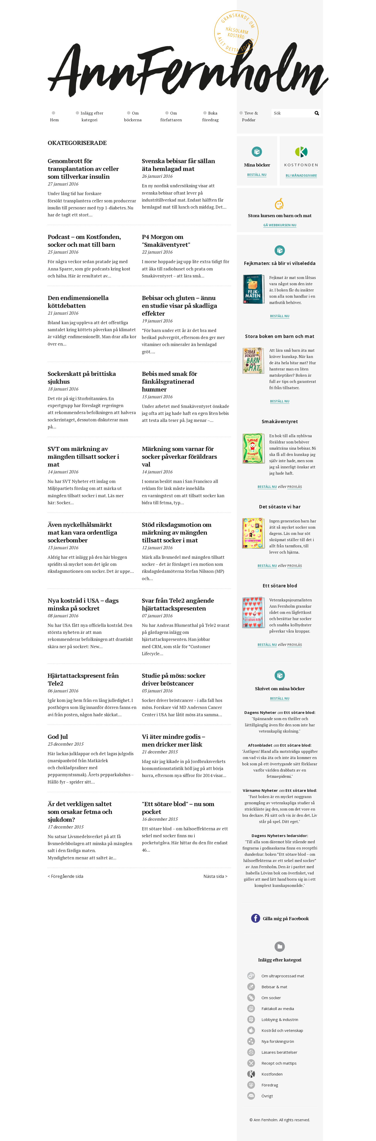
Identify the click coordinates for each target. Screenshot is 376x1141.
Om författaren (171, 116)
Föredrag (270, 1084)
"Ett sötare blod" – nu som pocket (178, 808)
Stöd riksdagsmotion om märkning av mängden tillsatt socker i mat (177, 532)
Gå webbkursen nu (279, 225)
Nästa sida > (215, 876)
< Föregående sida (65, 876)
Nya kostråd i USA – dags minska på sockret (83, 604)
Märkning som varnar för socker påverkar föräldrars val (179, 456)
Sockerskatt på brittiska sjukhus (82, 377)
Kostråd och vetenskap (282, 1030)
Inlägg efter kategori (89, 116)
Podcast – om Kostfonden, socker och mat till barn (84, 241)
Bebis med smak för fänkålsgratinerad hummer (169, 381)
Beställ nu (256, 175)
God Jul (58, 736)
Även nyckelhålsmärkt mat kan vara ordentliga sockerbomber (82, 532)
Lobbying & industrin (280, 1019)
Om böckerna (133, 116)
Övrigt (267, 1095)
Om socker (271, 997)
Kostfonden (272, 1074)
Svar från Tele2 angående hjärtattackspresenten (178, 604)
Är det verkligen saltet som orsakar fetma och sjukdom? (80, 812)
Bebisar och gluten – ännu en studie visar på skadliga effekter (179, 305)
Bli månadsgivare (301, 175)
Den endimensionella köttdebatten (78, 302)
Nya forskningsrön (278, 1041)
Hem (54, 117)
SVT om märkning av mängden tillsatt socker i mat (83, 456)
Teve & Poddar (248, 116)
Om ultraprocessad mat (283, 975)
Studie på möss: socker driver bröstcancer (173, 679)
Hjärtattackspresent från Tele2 (83, 679)
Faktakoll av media (278, 1008)
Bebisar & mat (274, 986)
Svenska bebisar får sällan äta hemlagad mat (178, 165)
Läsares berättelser (279, 1052)
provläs (294, 487)
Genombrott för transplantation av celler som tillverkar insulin (83, 169)
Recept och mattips (279, 1063)
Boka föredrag (210, 116)
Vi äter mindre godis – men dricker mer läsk (173, 740)
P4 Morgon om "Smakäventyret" (166, 241)
